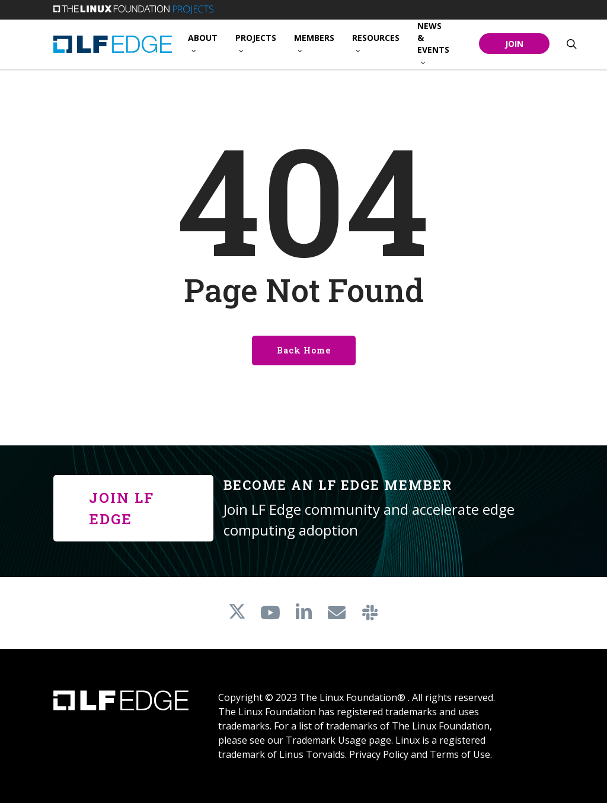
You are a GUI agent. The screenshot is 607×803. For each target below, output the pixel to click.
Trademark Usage (326, 740)
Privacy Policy (378, 754)
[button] (133, 508)
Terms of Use (460, 754)
